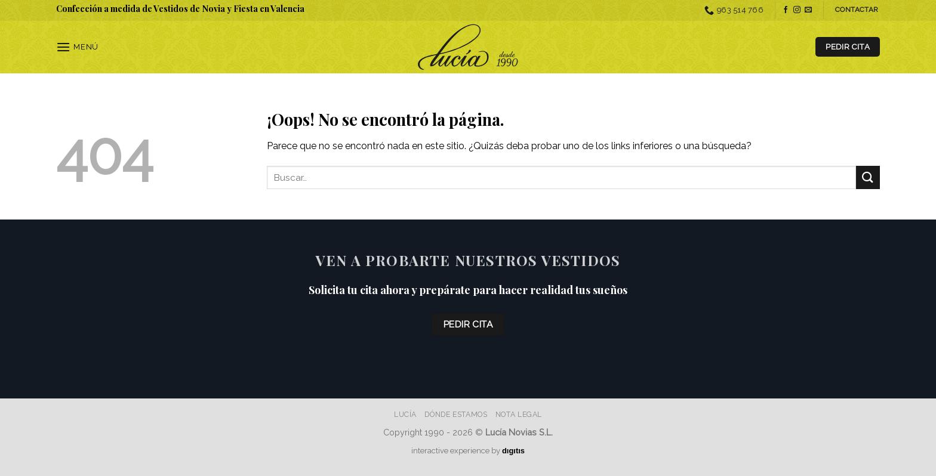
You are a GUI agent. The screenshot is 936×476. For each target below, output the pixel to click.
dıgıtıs (513, 450)
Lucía (405, 414)
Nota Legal (518, 414)
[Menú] (77, 46)
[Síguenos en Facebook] (785, 10)
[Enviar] (868, 177)
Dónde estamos (455, 414)
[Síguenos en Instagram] (796, 10)
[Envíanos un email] (808, 10)
